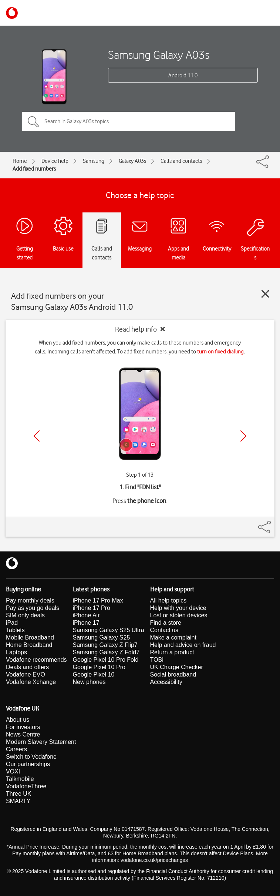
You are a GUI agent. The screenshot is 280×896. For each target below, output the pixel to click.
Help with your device (178, 608)
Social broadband (173, 674)
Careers (16, 749)
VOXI (13, 771)
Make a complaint (173, 637)
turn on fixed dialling (220, 351)
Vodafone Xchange (31, 682)
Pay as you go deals (32, 608)
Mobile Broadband (30, 637)
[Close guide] (265, 294)
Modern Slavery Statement (41, 742)
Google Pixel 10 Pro (99, 667)
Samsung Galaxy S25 (101, 637)
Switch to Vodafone (31, 757)
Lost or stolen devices (179, 615)
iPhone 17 (86, 623)
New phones (89, 682)
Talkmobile (20, 779)
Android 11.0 (183, 75)
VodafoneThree (26, 786)
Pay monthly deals (30, 600)
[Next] (243, 436)
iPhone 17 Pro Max (98, 600)
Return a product (172, 652)
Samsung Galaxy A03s (158, 54)
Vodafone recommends (36, 660)
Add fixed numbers (34, 168)
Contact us (164, 630)
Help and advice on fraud (183, 645)
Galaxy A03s (132, 161)
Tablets (15, 630)
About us (17, 720)
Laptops (16, 652)
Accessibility (166, 682)
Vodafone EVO (25, 674)
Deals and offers (27, 667)
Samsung (93, 161)
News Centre (23, 734)
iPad (12, 623)
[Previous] (37, 436)
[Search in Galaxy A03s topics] (128, 121)
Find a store (165, 623)
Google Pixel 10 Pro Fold (106, 660)
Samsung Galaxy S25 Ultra (108, 630)
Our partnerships (28, 764)
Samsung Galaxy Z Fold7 (106, 652)
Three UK (18, 794)
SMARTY (18, 801)
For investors (23, 727)
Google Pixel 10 (94, 674)
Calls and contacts (181, 161)
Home (20, 161)
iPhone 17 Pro (91, 608)
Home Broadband (29, 645)
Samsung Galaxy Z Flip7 (105, 645)
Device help (54, 161)
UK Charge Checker (176, 667)
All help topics (168, 600)
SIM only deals (25, 615)
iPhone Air (86, 615)
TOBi (156, 660)
